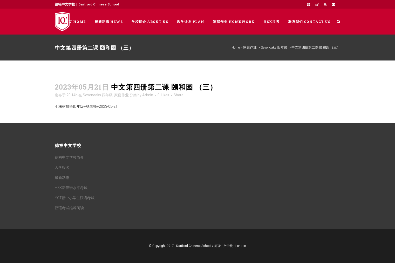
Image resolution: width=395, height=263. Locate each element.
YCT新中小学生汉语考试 (74, 198)
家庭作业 (250, 47)
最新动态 (62, 178)
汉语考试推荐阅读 (69, 208)
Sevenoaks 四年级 (274, 47)
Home (235, 47)
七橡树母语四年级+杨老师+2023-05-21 (86, 106)
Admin (147, 95)
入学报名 (62, 167)
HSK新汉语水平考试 (71, 188)
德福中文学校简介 (69, 157)
